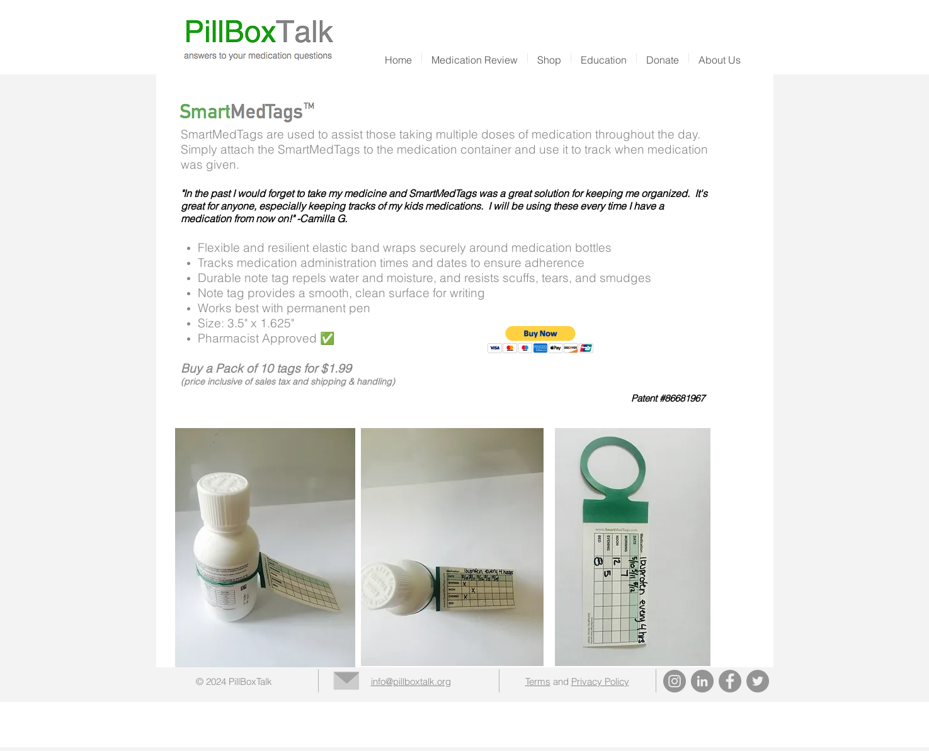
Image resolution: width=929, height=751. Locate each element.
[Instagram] (674, 681)
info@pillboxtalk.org (411, 681)
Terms (537, 681)
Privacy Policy (600, 681)
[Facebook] (730, 681)
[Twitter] (757, 681)
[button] (549, 58)
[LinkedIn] (702, 681)
